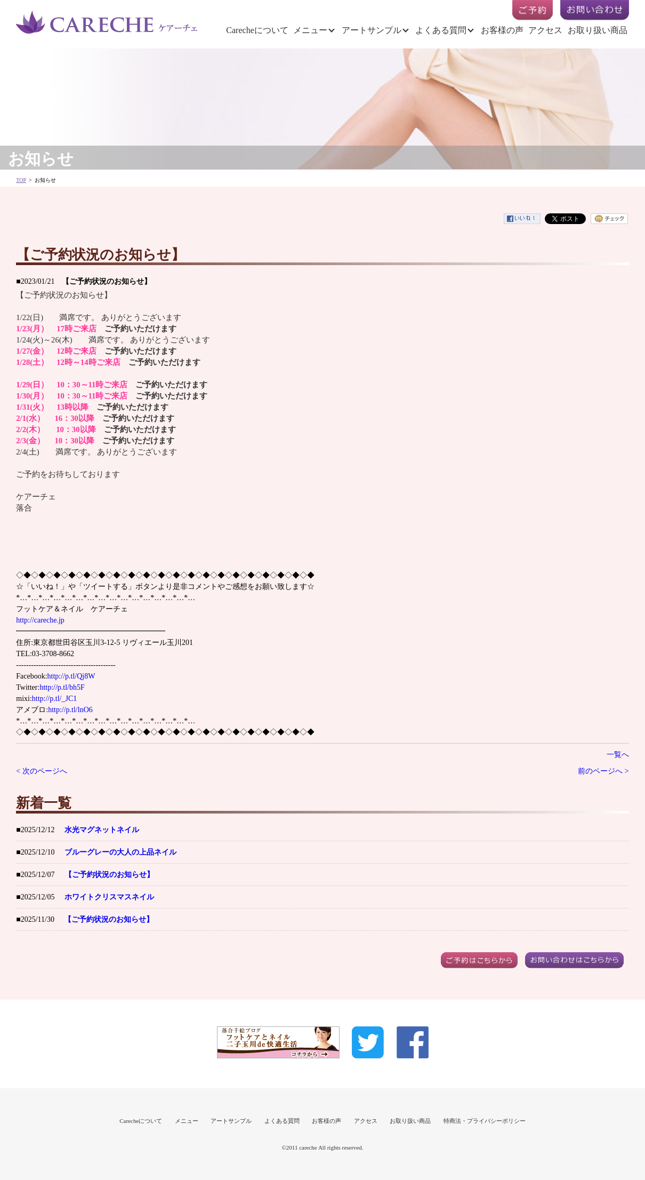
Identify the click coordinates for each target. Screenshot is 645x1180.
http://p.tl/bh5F (61, 687)
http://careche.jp (40, 620)
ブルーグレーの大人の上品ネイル (120, 852)
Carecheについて (257, 30)
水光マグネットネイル (101, 830)
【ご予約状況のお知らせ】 (109, 875)
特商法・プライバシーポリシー (485, 1121)
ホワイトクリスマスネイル (109, 897)
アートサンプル (371, 30)
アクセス (545, 30)
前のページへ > (603, 771)
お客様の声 (502, 30)
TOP (21, 180)
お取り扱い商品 (597, 30)
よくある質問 (440, 30)
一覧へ (618, 755)
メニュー (310, 30)
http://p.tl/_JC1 (54, 699)
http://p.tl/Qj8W (71, 676)
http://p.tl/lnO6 (70, 710)
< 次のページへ (41, 771)
